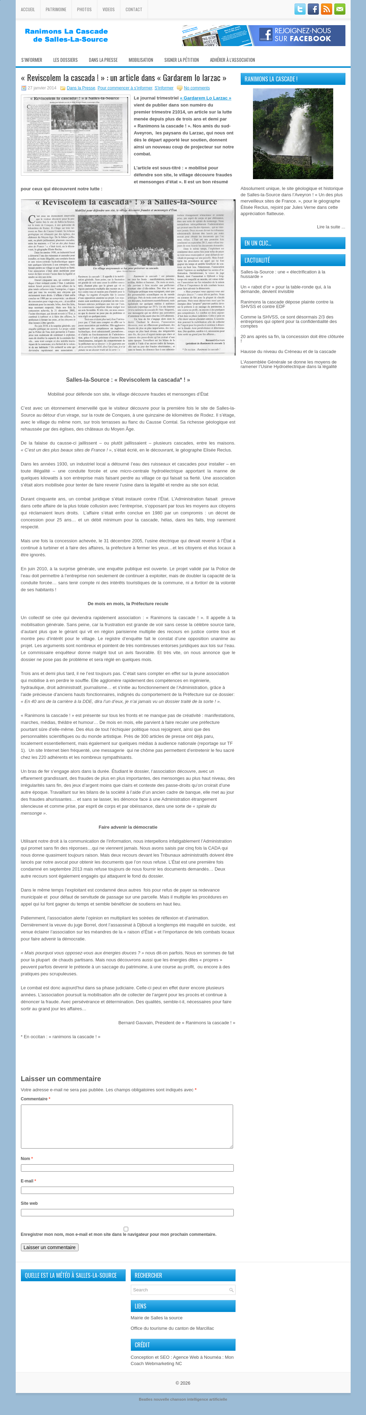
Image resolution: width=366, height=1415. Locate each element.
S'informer (164, 88)
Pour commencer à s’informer (125, 88)
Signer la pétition (181, 59)
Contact (134, 9)
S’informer (31, 59)
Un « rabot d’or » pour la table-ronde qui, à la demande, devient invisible (286, 289)
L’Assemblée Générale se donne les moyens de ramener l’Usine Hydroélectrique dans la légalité (289, 364)
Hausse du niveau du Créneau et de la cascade (288, 351)
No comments (197, 88)
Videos (109, 9)
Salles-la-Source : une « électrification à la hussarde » (283, 274)
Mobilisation (141, 59)
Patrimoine (56, 9)
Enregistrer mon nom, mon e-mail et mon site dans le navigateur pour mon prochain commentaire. (119, 1242)
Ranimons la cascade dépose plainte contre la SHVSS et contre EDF (287, 304)
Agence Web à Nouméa (197, 1365)
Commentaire (36, 1099)
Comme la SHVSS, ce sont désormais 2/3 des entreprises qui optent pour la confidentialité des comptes (289, 321)
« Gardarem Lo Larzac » (205, 98)
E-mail (28, 1189)
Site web (29, 1211)
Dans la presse (103, 59)
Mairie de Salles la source (157, 1326)
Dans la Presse (81, 88)
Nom (27, 1167)
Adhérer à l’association (232, 59)
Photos (84, 9)
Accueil (28, 9)
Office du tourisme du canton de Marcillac (172, 1336)
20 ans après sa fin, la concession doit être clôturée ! (292, 339)
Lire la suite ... (331, 226)
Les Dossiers (65, 59)
